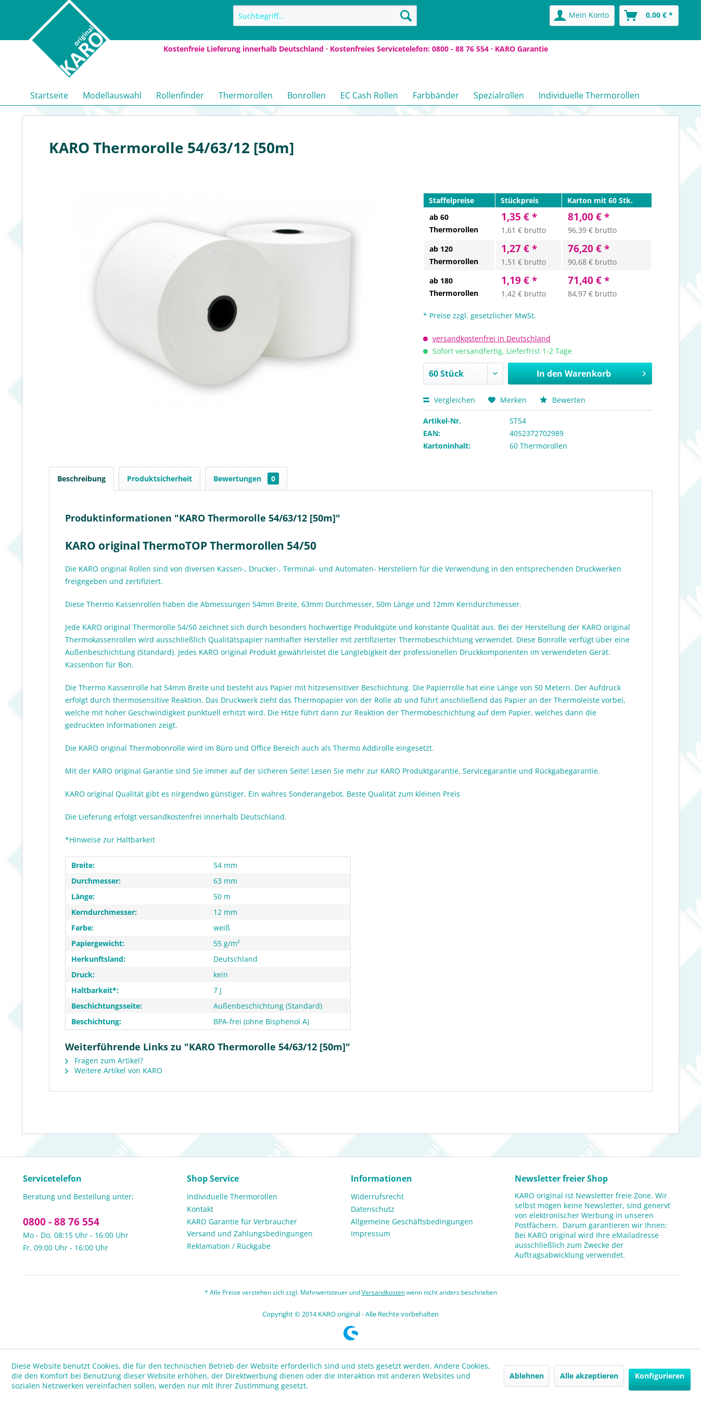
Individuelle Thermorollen (232, 1196)
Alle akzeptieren (589, 1376)
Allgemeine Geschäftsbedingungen (412, 1221)
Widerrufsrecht (377, 1196)
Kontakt (200, 1209)
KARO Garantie (521, 49)
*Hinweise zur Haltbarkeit (110, 840)
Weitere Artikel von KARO (113, 1070)
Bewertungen (246, 479)
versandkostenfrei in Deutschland (491, 338)
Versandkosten (383, 1292)
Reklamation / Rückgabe (229, 1246)
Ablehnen (526, 1376)
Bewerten (562, 400)
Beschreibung (81, 478)
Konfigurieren (659, 1376)
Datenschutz (372, 1209)
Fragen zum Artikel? (104, 1060)
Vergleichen (449, 400)
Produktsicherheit (159, 478)
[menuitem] (325, 15)
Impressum (370, 1233)
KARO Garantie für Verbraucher (242, 1221)
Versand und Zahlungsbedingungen (250, 1233)
